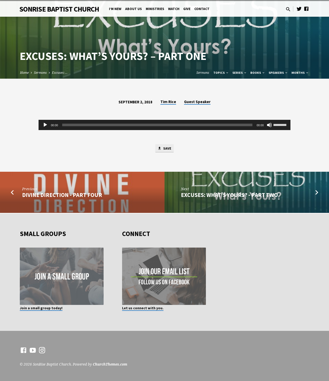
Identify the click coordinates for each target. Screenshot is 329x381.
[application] (164, 125)
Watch (173, 9)
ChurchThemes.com (110, 364)
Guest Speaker (197, 101)
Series (239, 73)
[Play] (45, 125)
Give (186, 9)
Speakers (278, 73)
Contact (201, 9)
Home (24, 72)
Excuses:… (60, 72)
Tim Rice (168, 101)
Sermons (40, 72)
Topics (221, 73)
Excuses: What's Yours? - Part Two (229, 195)
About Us (133, 9)
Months (300, 73)
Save (164, 148)
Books (257, 73)
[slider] (157, 125)
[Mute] (269, 125)
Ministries (155, 9)
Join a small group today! (41, 308)
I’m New (115, 9)
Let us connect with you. (142, 308)
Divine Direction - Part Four (62, 195)
